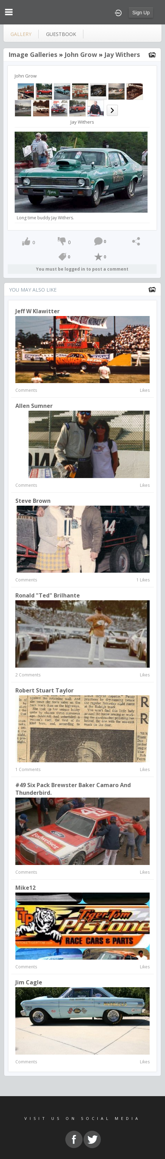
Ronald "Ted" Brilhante (47, 595)
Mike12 (25, 888)
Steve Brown (33, 501)
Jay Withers (122, 54)
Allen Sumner (34, 406)
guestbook (61, 34)
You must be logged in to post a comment (82, 269)
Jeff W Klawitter (37, 311)
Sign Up (141, 12)
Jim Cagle (28, 982)
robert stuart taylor (44, 690)
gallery (20, 34)
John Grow (81, 54)
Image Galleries (32, 54)
